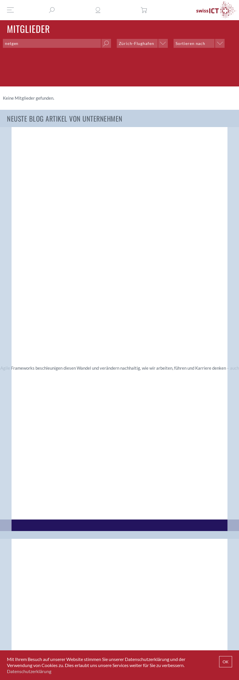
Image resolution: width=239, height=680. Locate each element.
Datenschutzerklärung (29, 671)
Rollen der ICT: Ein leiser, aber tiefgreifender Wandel (148, 181)
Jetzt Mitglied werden (32, 603)
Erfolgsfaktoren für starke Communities (206, 177)
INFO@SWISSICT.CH (39, 634)
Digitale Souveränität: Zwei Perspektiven (89, 177)
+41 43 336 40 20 (149, 634)
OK (226, 661)
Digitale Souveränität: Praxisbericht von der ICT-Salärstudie (29, 184)
